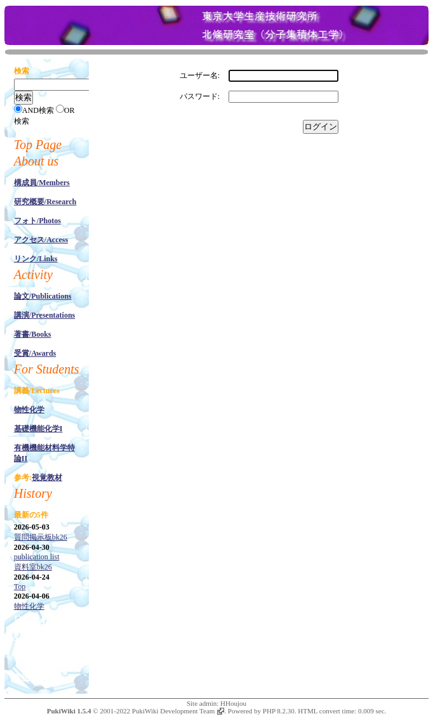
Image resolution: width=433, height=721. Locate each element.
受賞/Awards (35, 353)
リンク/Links (36, 258)
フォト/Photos (37, 220)
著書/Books (32, 334)
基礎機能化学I (38, 428)
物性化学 (29, 409)
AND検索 (38, 110)
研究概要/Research (45, 201)
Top (20, 586)
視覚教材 (47, 477)
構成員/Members (42, 182)
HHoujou (233, 703)
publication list (37, 556)
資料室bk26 (33, 566)
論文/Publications (43, 296)
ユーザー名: (200, 75)
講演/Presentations (44, 315)
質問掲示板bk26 (40, 537)
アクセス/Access (41, 239)
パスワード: (200, 96)
